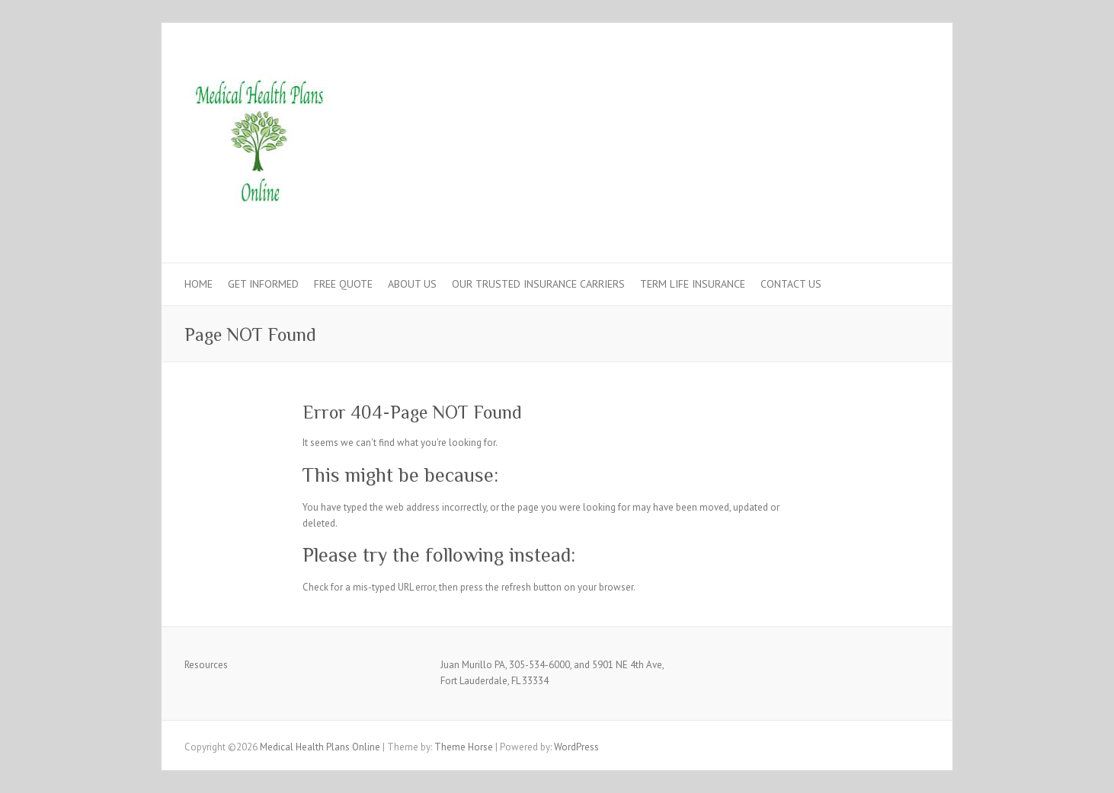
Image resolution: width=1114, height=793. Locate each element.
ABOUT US (412, 284)
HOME (198, 284)
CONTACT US (790, 284)
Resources (206, 664)
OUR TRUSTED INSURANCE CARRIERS (538, 284)
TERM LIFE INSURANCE (692, 284)
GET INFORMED (263, 284)
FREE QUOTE (343, 284)
